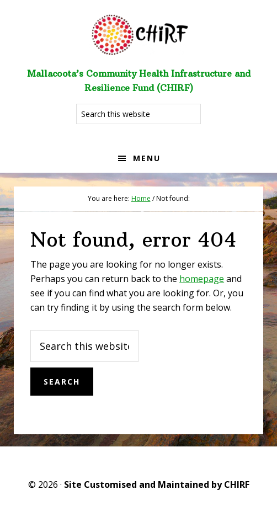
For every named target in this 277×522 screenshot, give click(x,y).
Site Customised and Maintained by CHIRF (156, 484)
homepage (201, 279)
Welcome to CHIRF (138, 33)
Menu (147, 158)
